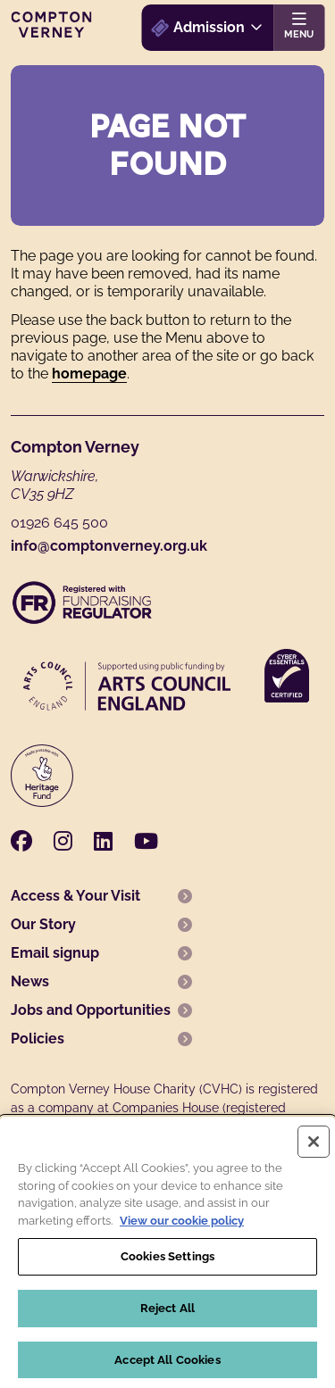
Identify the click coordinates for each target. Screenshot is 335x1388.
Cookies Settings (167, 1262)
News (30, 981)
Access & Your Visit (75, 895)
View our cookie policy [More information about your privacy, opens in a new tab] (182, 1226)
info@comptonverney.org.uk (109, 545)
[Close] (313, 1148)
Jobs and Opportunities (91, 1010)
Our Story (43, 924)
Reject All (167, 1313)
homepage (89, 373)
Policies (37, 1038)
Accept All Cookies (167, 1365)
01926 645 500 (59, 522)
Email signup (55, 952)
